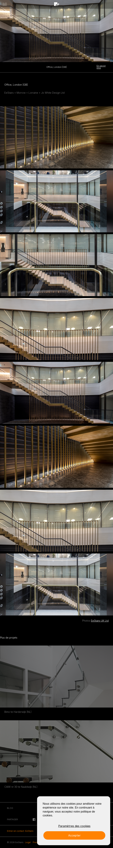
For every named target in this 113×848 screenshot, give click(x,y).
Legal (28, 842)
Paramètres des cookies (74, 826)
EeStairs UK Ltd (100, 620)
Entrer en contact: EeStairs (20, 831)
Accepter (74, 835)
